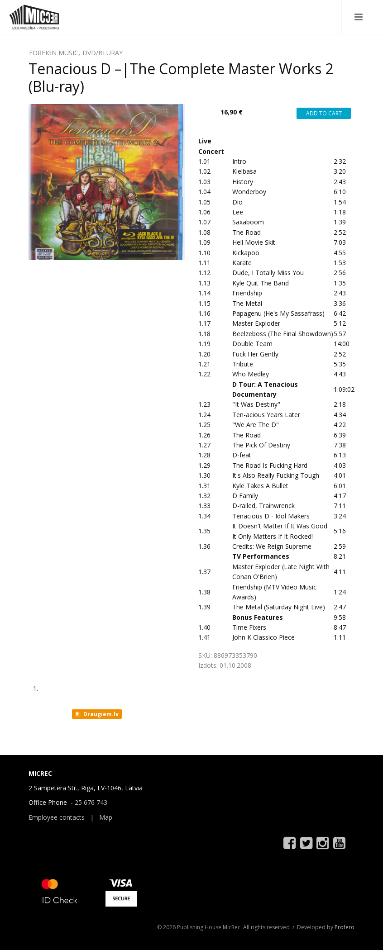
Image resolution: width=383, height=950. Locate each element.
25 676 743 (91, 802)
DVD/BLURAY (102, 52)
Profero (344, 927)
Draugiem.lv (96, 714)
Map (105, 817)
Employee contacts (57, 817)
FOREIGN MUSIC (53, 52)
